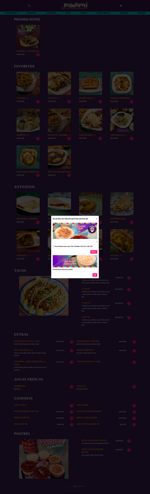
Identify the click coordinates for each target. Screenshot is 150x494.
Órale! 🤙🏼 (94, 252)
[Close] (96, 241)
